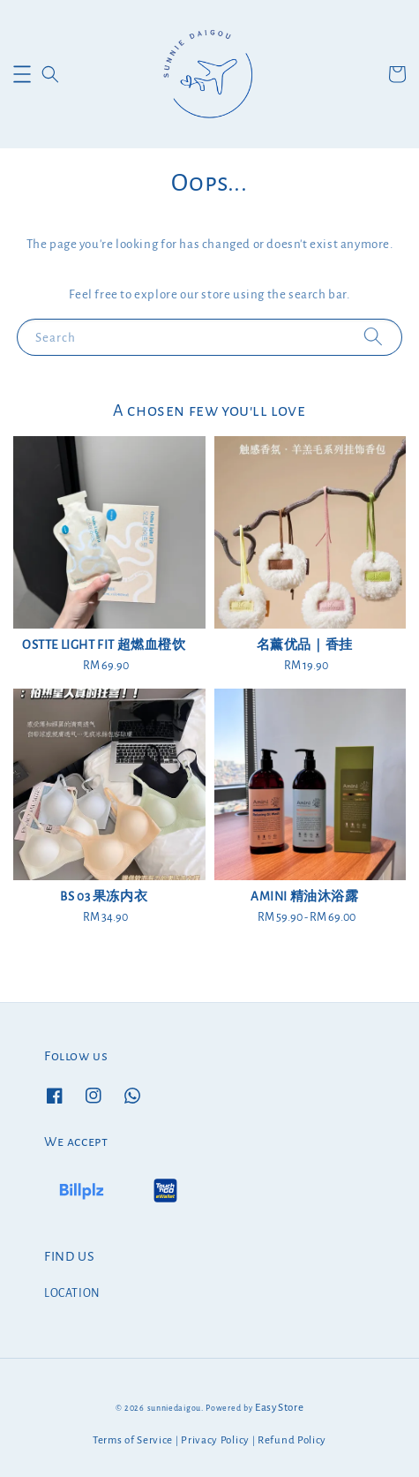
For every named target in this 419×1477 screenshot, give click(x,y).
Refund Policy (292, 1440)
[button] (22, 74)
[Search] (373, 337)
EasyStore (279, 1407)
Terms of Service (133, 1440)
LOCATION (72, 1293)
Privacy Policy (215, 1440)
